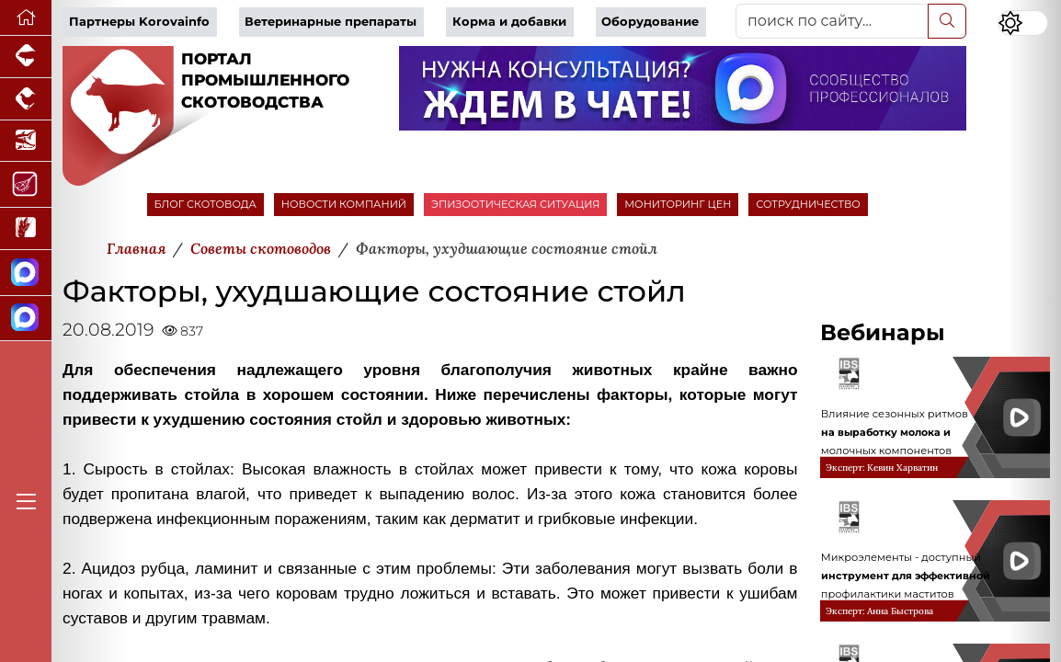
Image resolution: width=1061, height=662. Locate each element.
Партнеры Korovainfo (139, 22)
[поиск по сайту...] (832, 21)
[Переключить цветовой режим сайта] (1023, 23)
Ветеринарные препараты (330, 22)
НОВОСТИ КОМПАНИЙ (343, 204)
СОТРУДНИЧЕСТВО (808, 204)
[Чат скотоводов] (25, 319)
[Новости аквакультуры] (25, 141)
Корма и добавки (509, 22)
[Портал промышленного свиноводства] (25, 57)
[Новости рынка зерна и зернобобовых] (25, 229)
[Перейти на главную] (25, 18)
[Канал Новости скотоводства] (25, 273)
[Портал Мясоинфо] (25, 185)
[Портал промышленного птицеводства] (25, 99)
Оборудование (650, 22)
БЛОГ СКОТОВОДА (205, 204)
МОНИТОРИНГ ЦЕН (677, 204)
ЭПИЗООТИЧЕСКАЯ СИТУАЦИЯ (515, 204)
